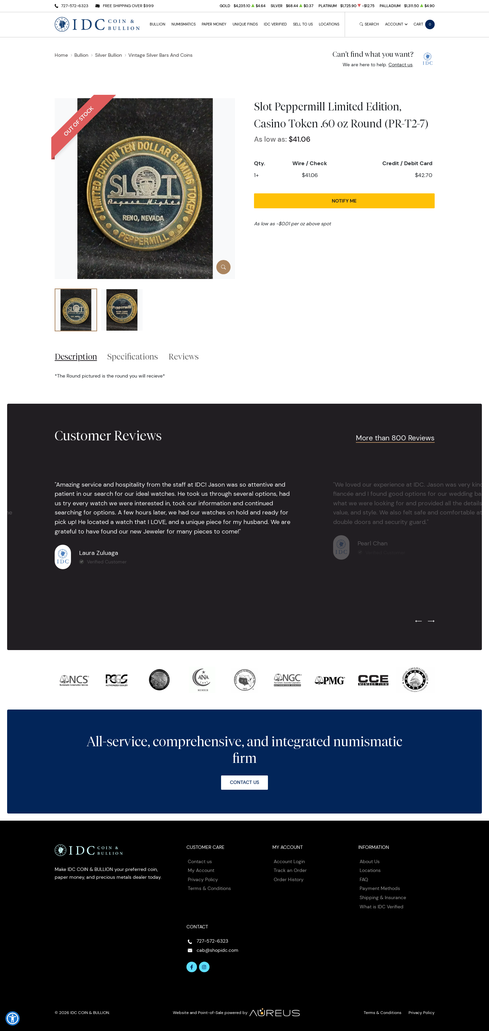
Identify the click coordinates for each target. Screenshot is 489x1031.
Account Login (289, 861)
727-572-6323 (74, 5)
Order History (289, 879)
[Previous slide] (418, 621)
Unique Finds (245, 24)
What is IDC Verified (381, 907)
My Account (201, 870)
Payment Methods (380, 888)
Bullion (157, 24)
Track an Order (290, 870)
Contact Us (244, 782)
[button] (12, 1018)
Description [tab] (76, 356)
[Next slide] (431, 621)
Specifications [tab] (132, 356)
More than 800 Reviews (395, 438)
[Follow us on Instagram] (204, 967)
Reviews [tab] (183, 356)
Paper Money (214, 24)
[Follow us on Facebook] (191, 967)
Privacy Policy (203, 879)
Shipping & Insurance (383, 897)
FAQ (364, 879)
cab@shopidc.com (217, 950)
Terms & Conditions (209, 888)
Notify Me (344, 201)
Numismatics (183, 24)
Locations (329, 24)
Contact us (400, 65)
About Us (370, 861)
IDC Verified (275, 24)
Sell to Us (303, 24)
